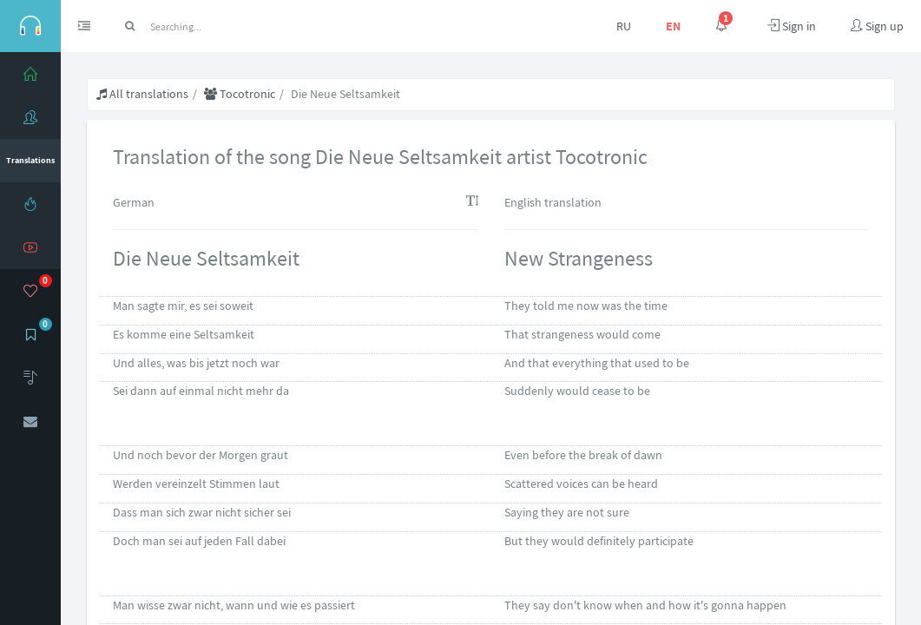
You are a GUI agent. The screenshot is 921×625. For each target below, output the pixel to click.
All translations (142, 94)
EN (673, 26)
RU (623, 26)
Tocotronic (239, 94)
